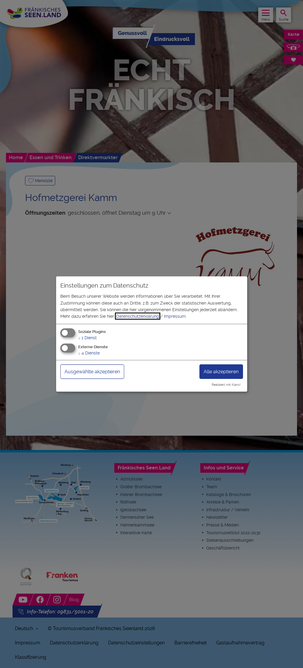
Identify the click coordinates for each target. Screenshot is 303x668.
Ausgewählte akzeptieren (92, 371)
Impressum (175, 316)
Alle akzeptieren (221, 371)
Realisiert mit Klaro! (226, 385)
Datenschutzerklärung (137, 316)
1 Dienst (87, 337)
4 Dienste (89, 352)
